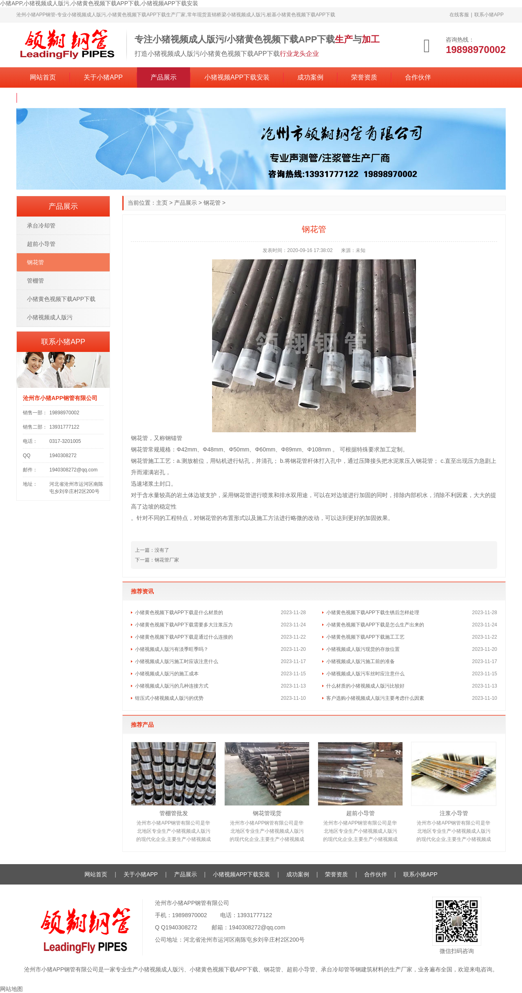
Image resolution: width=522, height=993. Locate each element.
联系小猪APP (489, 15)
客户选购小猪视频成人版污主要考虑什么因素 (375, 698)
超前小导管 (360, 813)
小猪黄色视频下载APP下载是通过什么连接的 (184, 637)
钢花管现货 (267, 813)
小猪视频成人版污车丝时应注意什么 (365, 674)
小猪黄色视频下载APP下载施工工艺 (365, 637)
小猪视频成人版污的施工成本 (167, 674)
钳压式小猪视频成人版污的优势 (169, 698)
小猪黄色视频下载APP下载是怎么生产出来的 (375, 625)
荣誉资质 (364, 77)
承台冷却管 (41, 225)
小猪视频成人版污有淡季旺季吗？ (171, 649)
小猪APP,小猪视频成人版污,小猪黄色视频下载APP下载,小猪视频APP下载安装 (99, 3)
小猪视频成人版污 (50, 317)
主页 (162, 202)
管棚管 (35, 280)
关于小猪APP (103, 77)
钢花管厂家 (167, 560)
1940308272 (181, 927)
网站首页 (43, 77)
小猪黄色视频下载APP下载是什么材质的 (179, 612)
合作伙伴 (418, 77)
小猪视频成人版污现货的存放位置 (363, 649)
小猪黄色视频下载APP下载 (61, 299)
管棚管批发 (173, 813)
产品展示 (163, 77)
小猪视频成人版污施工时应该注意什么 (176, 661)
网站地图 (11, 989)
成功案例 (310, 77)
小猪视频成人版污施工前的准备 (360, 661)
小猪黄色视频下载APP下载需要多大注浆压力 (184, 625)
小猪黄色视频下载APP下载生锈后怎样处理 (372, 612)
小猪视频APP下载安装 (237, 77)
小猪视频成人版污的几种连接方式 (171, 686)
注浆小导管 (454, 813)
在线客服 (459, 15)
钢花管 (212, 202)
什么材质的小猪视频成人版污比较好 (365, 686)
